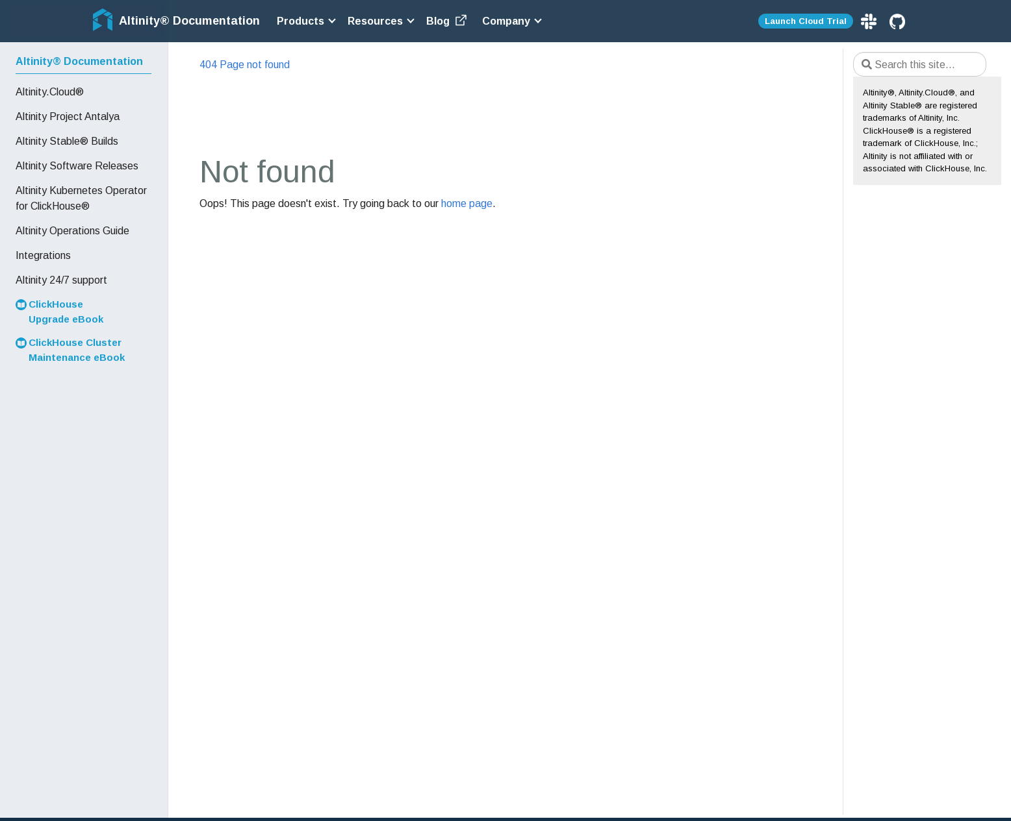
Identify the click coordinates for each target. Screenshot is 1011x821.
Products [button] (300, 21)
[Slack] (870, 20)
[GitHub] (897, 20)
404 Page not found (244, 64)
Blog (447, 21)
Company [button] (506, 21)
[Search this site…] (919, 64)
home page (467, 203)
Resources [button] (375, 21)
